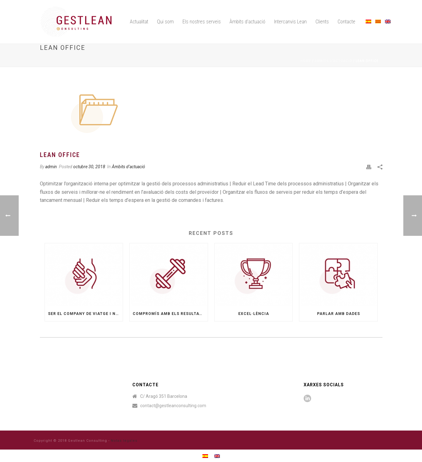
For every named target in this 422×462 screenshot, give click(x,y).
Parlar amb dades (338, 314)
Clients (322, 22)
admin (51, 166)
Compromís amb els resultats (169, 314)
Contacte (346, 22)
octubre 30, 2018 (89, 166)
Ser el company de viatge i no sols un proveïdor (85, 314)
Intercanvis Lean (290, 22)
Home (306, 61)
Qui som (165, 22)
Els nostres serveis (202, 22)
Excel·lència (253, 314)
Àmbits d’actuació (247, 22)
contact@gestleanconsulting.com (173, 405)
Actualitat (139, 22)
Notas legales (124, 441)
